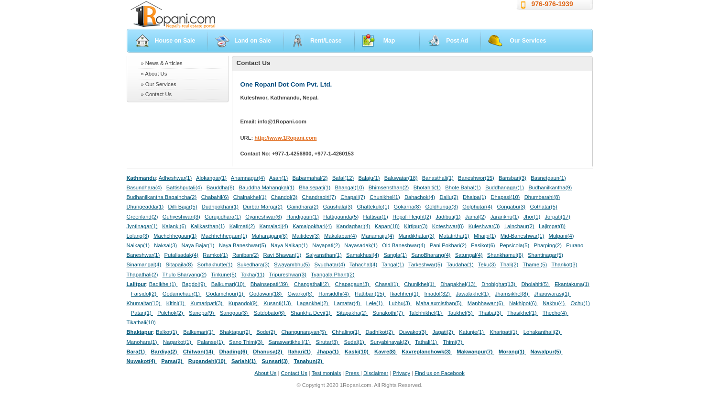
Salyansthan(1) (323, 255)
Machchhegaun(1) (174, 236)
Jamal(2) (475, 217)
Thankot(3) (564, 264)
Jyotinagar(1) (142, 226)
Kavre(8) (385, 351)
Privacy (401, 373)
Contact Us (294, 373)
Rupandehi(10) (207, 361)
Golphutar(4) (477, 207)
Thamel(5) (535, 264)
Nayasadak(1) (361, 245)
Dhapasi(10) (505, 197)
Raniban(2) (245, 255)
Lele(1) (375, 303)
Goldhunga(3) (441, 207)
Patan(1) (142, 313)
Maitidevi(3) (306, 236)
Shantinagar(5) (545, 255)
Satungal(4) (469, 255)
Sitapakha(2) (353, 313)
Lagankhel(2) (313, 303)
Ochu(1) (580, 303)
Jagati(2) (443, 332)
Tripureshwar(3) (287, 274)
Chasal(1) (387, 284)
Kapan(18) (387, 226)
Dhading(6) (234, 351)
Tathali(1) (426, 342)
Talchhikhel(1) (426, 313)
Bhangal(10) (349, 187)
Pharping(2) (547, 245)
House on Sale (175, 40)
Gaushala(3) (338, 207)
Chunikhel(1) (385, 197)
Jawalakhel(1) (473, 294)
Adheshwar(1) (175, 178)
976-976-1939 (552, 4)
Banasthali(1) (438, 178)
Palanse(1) (211, 342)
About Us (265, 373)
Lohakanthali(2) (542, 332)
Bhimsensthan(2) (389, 187)
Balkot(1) (167, 332)
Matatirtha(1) (454, 236)
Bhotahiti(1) (427, 187)
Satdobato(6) (270, 313)
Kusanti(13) (277, 303)
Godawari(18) (266, 294)
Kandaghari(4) (353, 226)
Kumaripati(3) (207, 303)
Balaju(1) (369, 178)
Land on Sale (252, 40)
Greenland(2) (142, 217)
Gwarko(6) (301, 294)
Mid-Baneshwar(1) (522, 236)
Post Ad (457, 40)
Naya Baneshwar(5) (242, 245)
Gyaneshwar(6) (263, 217)
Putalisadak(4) (181, 255)
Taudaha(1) (460, 264)
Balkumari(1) (199, 332)
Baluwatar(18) (401, 178)
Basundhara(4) (144, 187)
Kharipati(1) (504, 332)
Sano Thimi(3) (246, 342)
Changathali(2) (312, 284)
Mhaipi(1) (485, 236)
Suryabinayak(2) (390, 342)
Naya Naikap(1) (289, 245)
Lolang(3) (138, 236)
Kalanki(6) (174, 226)
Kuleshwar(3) (484, 226)
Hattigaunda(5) (341, 217)
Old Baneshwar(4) (403, 245)
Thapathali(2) (142, 274)
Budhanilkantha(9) (550, 187)
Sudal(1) (355, 342)
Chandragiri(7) (319, 197)
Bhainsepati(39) (270, 284)
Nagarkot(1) (178, 342)
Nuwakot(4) (142, 361)
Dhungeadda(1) (145, 207)
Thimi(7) (453, 342)
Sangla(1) (395, 255)
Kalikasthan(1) (208, 226)
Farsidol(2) (144, 294)
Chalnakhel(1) (250, 197)
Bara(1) (137, 351)
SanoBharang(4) (430, 255)
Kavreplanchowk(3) (427, 351)
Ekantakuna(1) (572, 284)
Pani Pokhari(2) (448, 245)
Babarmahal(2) (310, 178)
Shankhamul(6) (505, 255)
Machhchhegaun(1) (224, 236)
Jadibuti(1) (448, 217)
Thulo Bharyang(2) (185, 274)
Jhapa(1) (328, 351)
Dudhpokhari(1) (220, 207)
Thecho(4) (555, 313)
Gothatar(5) (543, 207)
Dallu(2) (448, 197)
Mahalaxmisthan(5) (439, 303)
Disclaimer (375, 373)
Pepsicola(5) (514, 245)
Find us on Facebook (439, 373)
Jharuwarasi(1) (552, 294)
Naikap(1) (138, 245)
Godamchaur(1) (182, 294)
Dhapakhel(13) (458, 284)
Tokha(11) (253, 274)
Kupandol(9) (244, 303)
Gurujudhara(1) (223, 217)
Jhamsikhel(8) (512, 294)
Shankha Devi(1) (311, 313)
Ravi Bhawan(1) (282, 255)
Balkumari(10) (228, 284)
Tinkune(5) (223, 274)
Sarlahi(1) (244, 361)
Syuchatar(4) (330, 264)
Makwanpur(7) (475, 351)
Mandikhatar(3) (417, 236)
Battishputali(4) (184, 187)
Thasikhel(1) (522, 313)
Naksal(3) (165, 245)
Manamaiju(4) (377, 236)
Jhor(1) (531, 217)
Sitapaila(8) (179, 264)
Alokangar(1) (211, 178)
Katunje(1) (472, 332)
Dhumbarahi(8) (542, 197)
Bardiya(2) (165, 351)
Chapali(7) (352, 197)
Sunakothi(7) (388, 313)
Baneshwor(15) (476, 178)
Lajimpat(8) (552, 226)
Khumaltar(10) (144, 303)
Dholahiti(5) (535, 284)
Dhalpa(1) (474, 197)
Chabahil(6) (215, 197)
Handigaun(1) (302, 217)
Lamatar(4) (348, 303)
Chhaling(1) (346, 332)
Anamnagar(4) (248, 178)
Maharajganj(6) (269, 236)
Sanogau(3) (235, 313)
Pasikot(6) (483, 245)
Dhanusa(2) (268, 351)
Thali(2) (509, 264)
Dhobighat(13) (499, 284)
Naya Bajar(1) (198, 245)
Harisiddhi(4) (334, 294)
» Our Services (158, 84)
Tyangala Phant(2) (332, 274)
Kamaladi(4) (273, 226)
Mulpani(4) (561, 236)
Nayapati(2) (326, 245)
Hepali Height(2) (411, 217)
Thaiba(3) (491, 313)
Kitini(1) (176, 303)
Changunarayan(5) (304, 332)
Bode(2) (266, 332)
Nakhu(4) (554, 303)
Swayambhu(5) (292, 264)
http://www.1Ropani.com (285, 138)
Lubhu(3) (400, 303)
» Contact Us (156, 94)
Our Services (528, 40)
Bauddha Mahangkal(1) (266, 187)
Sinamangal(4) (144, 264)
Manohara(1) (143, 342)
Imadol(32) (438, 294)
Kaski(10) (357, 351)
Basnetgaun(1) (548, 178)
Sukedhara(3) (253, 264)
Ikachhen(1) (405, 294)
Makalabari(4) (340, 236)
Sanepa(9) (202, 313)
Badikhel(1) (163, 284)
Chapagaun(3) (352, 284)
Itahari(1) (300, 351)
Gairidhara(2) (302, 207)
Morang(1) (512, 351)
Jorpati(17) (557, 217)
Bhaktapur (140, 332)
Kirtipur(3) (415, 226)
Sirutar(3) (327, 342)
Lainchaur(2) (519, 226)
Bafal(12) (343, 178)
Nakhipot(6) (523, 303)
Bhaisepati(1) (314, 187)
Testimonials (326, 373)
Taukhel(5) (460, 313)
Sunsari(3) (275, 361)
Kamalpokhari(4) (312, 226)
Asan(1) (278, 178)
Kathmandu (141, 178)
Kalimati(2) (242, 226)
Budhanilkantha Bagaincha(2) (162, 197)
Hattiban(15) (370, 294)
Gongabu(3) (511, 207)
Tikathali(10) (142, 322)
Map (389, 40)
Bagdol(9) (194, 284)
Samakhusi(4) (362, 255)
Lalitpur (136, 284)
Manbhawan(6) (486, 303)
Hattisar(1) (375, 217)
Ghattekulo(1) (373, 207)
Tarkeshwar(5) (425, 264)
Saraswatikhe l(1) (290, 342)
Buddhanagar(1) (504, 187)
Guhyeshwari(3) (181, 217)
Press (352, 373)
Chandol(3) (284, 197)
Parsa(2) (172, 361)
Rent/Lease (326, 40)
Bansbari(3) (512, 178)
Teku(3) (487, 264)
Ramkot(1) (215, 255)
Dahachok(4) (419, 197)
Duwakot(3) (413, 332)
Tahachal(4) (363, 264)
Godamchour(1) (225, 294)
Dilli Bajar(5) (182, 207)
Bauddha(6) (220, 187)
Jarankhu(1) (504, 217)
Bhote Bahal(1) (463, 187)
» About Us (154, 74)
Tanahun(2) (309, 361)
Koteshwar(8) (448, 226)
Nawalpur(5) (546, 351)
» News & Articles (162, 63)
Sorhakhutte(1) (215, 264)
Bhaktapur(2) (235, 332)
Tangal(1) (392, 264)
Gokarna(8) (407, 207)
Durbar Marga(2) (263, 207)
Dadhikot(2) (379, 332)
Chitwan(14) (199, 351)
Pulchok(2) (171, 313)
